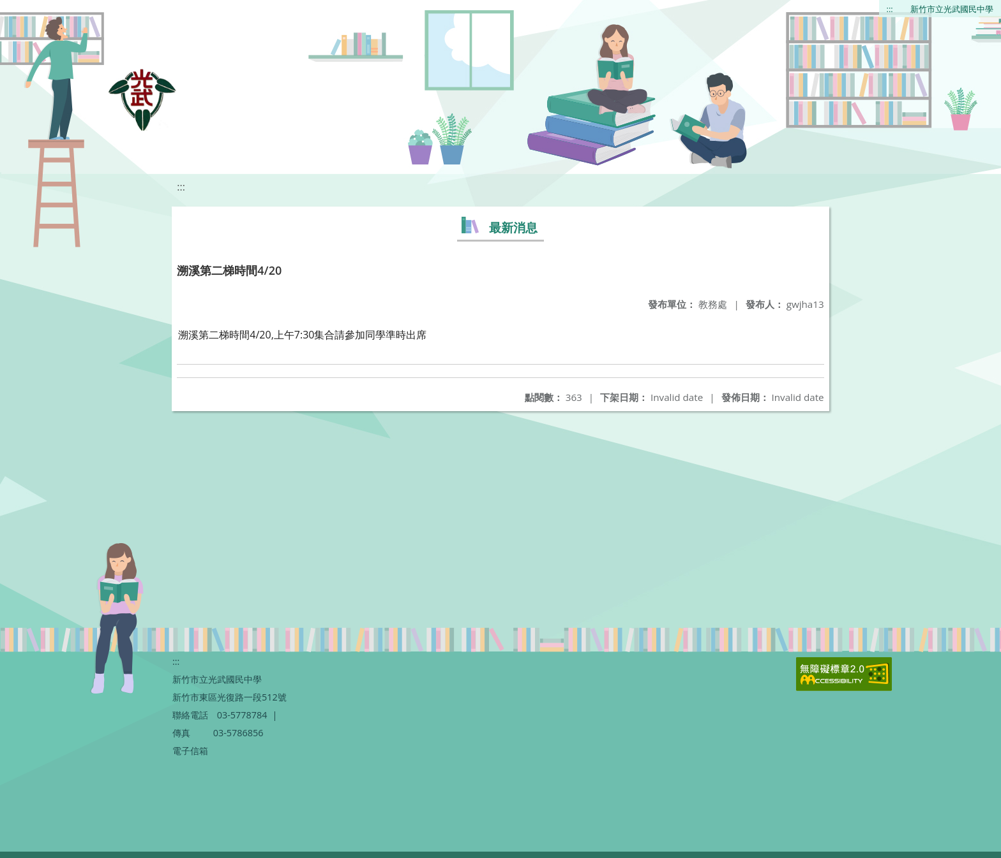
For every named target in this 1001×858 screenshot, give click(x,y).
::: (890, 9)
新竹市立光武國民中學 (951, 9)
